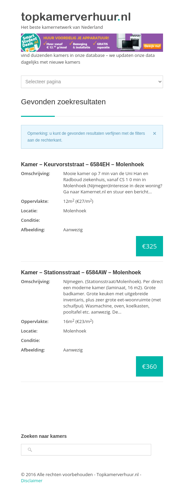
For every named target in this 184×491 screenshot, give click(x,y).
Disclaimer (32, 480)
